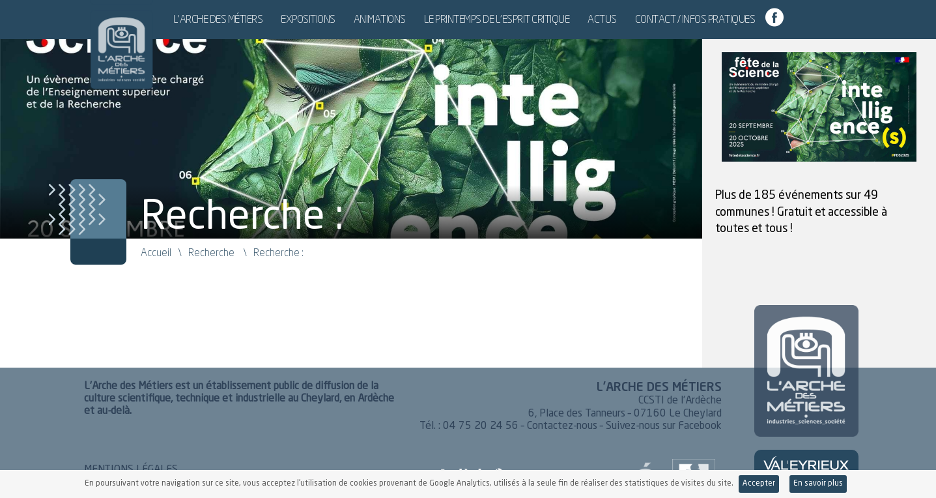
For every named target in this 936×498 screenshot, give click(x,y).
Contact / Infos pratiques (737, 19)
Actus (644, 19)
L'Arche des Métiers (113, 42)
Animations (422, 19)
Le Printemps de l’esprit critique (539, 19)
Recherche (211, 252)
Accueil (156, 252)
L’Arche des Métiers (260, 19)
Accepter (759, 484)
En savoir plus (818, 484)
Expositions (350, 19)
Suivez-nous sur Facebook (664, 426)
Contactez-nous (562, 426)
